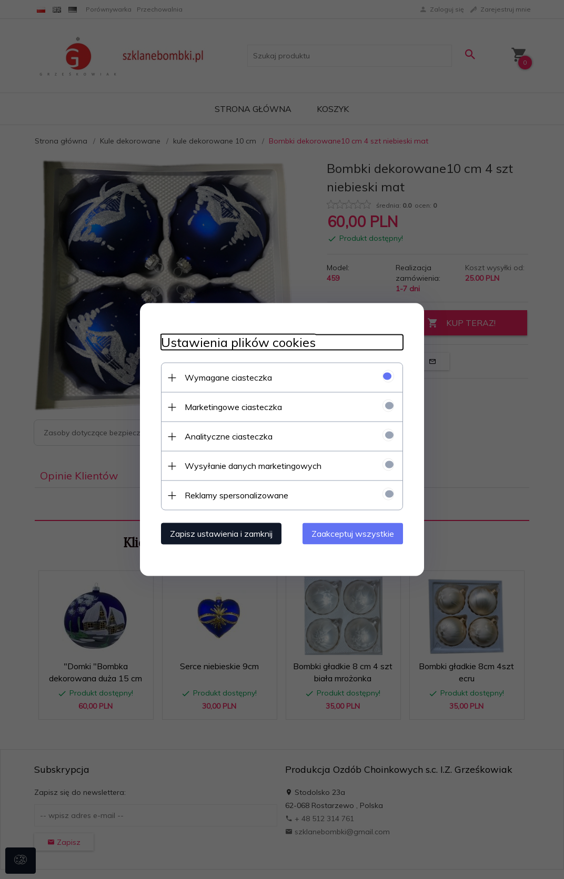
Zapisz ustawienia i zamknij (221, 533)
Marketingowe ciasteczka (233, 407)
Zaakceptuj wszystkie (352, 533)
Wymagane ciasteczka (228, 377)
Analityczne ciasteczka (229, 436)
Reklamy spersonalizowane (236, 495)
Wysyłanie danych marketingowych (253, 466)
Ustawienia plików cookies (238, 342)
